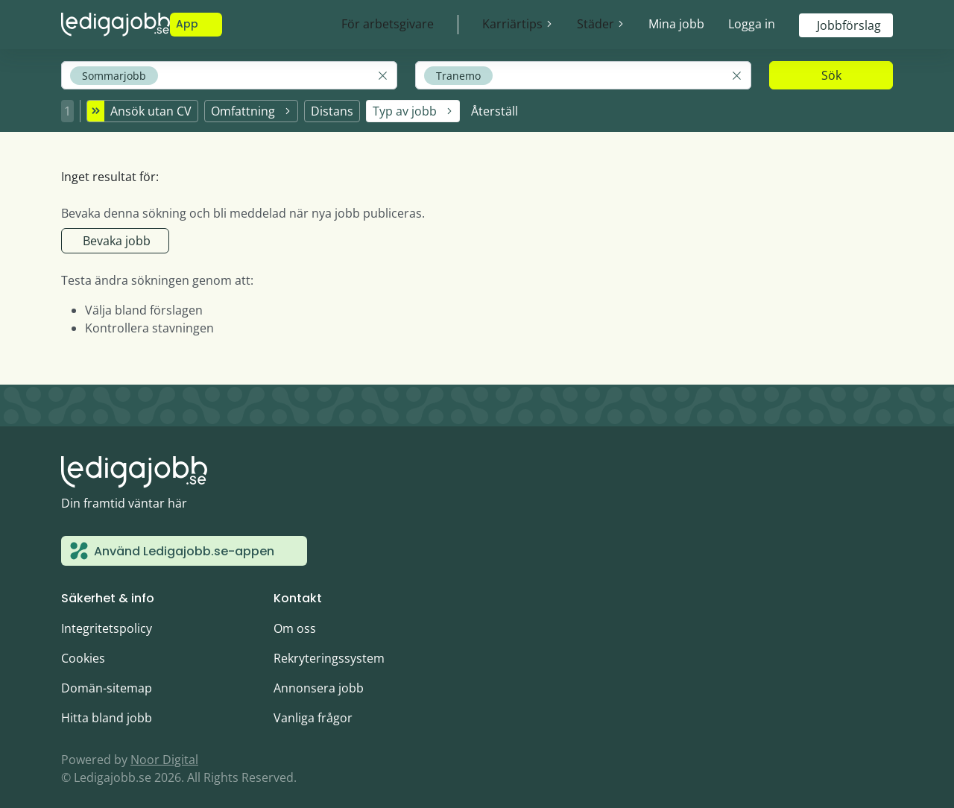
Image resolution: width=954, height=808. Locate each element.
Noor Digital (164, 751)
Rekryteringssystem (329, 650)
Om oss (295, 620)
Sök (831, 75)
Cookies (83, 650)
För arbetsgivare (387, 24)
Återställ (494, 106)
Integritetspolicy (106, 620)
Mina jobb (676, 24)
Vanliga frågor (313, 709)
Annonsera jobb (319, 680)
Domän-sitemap (106, 680)
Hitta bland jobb (106, 709)
